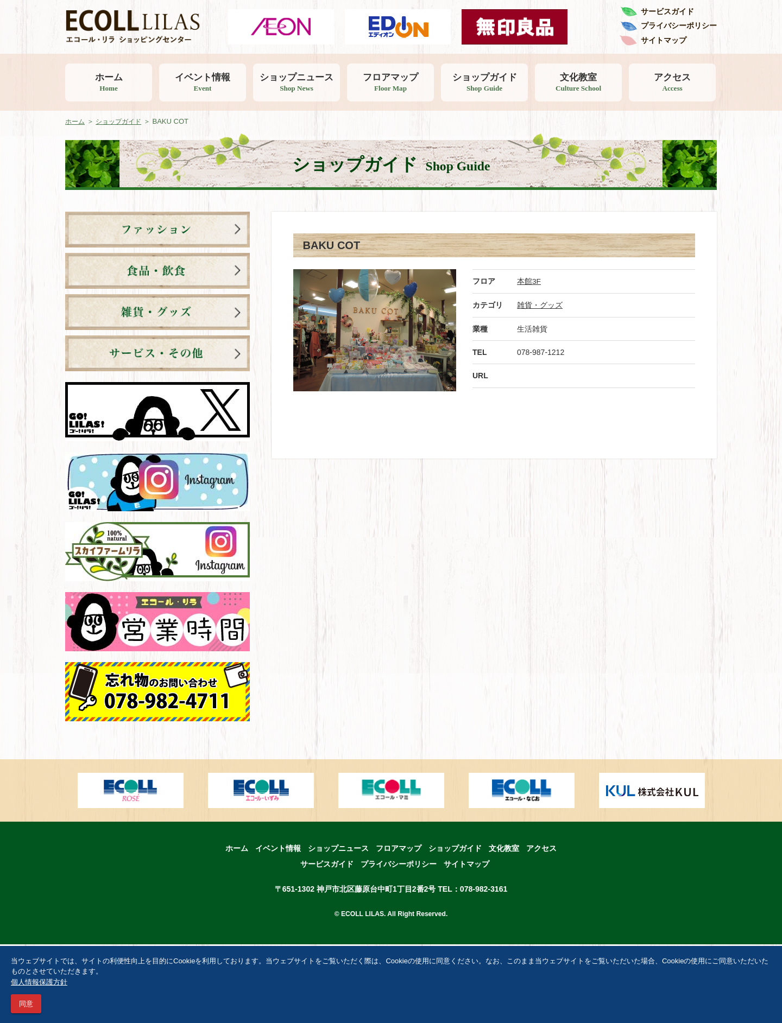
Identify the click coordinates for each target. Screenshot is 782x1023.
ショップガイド (484, 82)
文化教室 (578, 82)
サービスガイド (667, 11)
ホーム (108, 82)
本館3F (529, 281)
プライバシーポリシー (679, 25)
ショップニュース (296, 82)
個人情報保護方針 (39, 982)
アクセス (672, 82)
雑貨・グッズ (540, 304)
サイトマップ (663, 40)
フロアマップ (390, 82)
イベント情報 (202, 82)
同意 (26, 1004)
